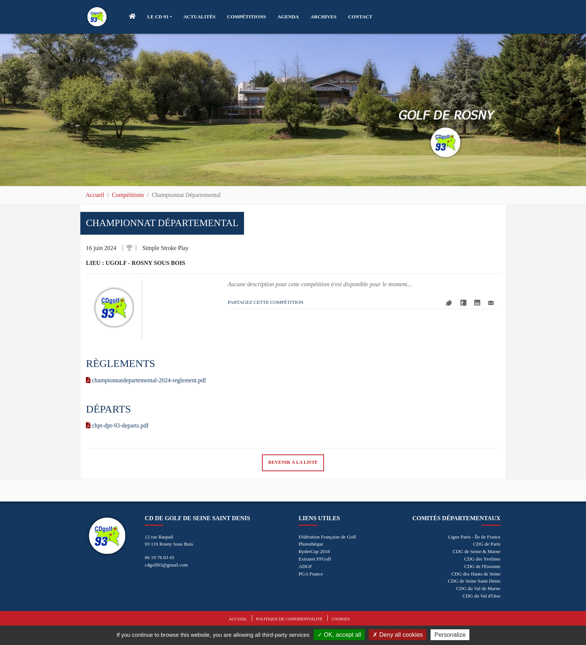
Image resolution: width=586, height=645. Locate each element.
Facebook (463, 303)
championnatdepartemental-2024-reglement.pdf (146, 380)
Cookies (340, 619)
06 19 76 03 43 (159, 557)
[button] (159, 17)
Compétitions (128, 195)
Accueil (95, 195)
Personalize (450, 635)
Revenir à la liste (293, 462)
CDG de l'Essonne (482, 566)
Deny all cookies (398, 635)
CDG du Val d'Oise (481, 596)
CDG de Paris (486, 544)
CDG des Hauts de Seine (475, 574)
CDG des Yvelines (482, 559)
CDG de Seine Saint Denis (474, 581)
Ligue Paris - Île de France (474, 537)
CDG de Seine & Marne (476, 551)
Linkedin (477, 303)
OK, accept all (339, 635)
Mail (491, 303)
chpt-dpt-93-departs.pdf (117, 425)
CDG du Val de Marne (478, 588)
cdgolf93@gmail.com (166, 565)
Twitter (449, 303)
